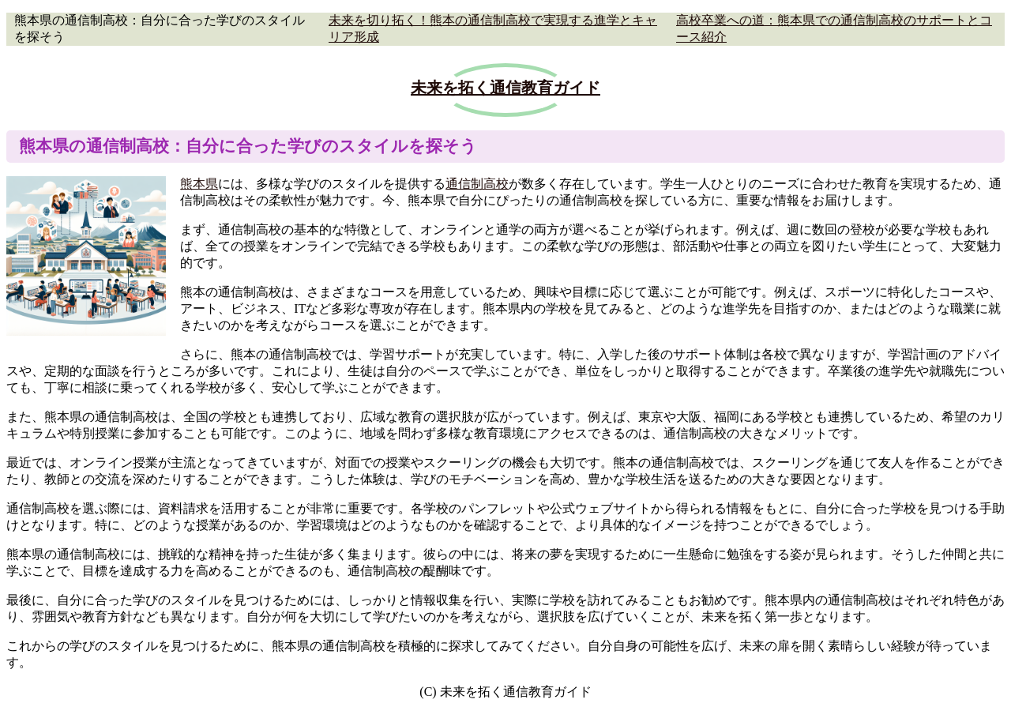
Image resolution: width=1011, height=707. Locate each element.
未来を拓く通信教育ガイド (505, 87)
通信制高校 (477, 183)
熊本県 (199, 183)
